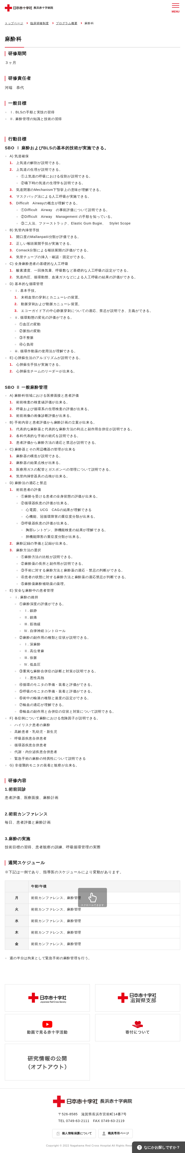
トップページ (14, 23)
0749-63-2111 (77, 1121)
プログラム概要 (66, 23)
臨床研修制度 (39, 23)
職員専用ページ (118, 1133)
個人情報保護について (77, 1133)
